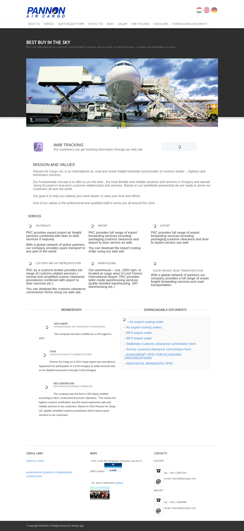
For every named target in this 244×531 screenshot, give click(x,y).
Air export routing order (147, 322)
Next (215, 92)
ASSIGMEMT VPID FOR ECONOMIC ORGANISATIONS (153, 356)
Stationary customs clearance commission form (161, 344)
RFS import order (139, 338)
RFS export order (139, 333)
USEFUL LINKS (35, 460)
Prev (208, 92)
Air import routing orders (144, 327)
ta (82, 526)
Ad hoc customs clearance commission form (158, 349)
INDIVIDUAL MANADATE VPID (149, 363)
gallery (119, 482)
